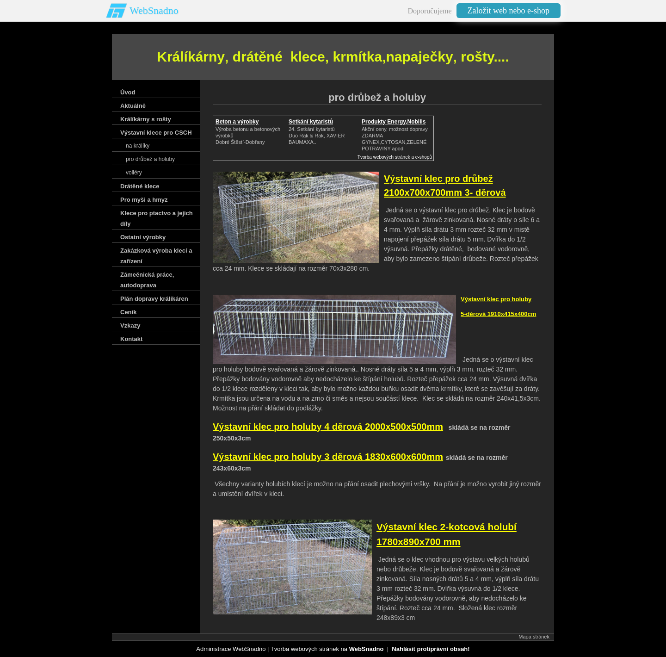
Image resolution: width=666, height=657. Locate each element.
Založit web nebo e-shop (508, 10)
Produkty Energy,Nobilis (394, 121)
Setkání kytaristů (311, 121)
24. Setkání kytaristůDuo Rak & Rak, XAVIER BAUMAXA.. (317, 135)
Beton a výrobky (237, 121)
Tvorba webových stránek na (327, 648)
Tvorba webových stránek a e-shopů (395, 157)
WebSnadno (154, 10)
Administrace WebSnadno (230, 648)
